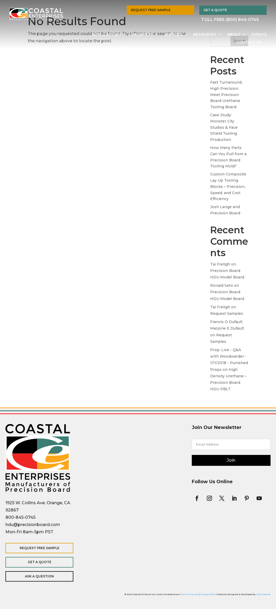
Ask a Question (39, 576)
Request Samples (226, 313)
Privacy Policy (208, 594)
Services (173, 35)
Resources (204, 35)
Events (259, 35)
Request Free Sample (151, 10)
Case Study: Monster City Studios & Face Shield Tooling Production (224, 127)
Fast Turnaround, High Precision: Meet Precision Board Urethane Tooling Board (226, 94)
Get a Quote (215, 10)
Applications (107, 35)
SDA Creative (263, 594)
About (234, 35)
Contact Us (248, 42)
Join (231, 460)
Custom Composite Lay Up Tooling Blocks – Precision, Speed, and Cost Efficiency (228, 186)
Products (142, 35)
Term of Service (190, 594)
